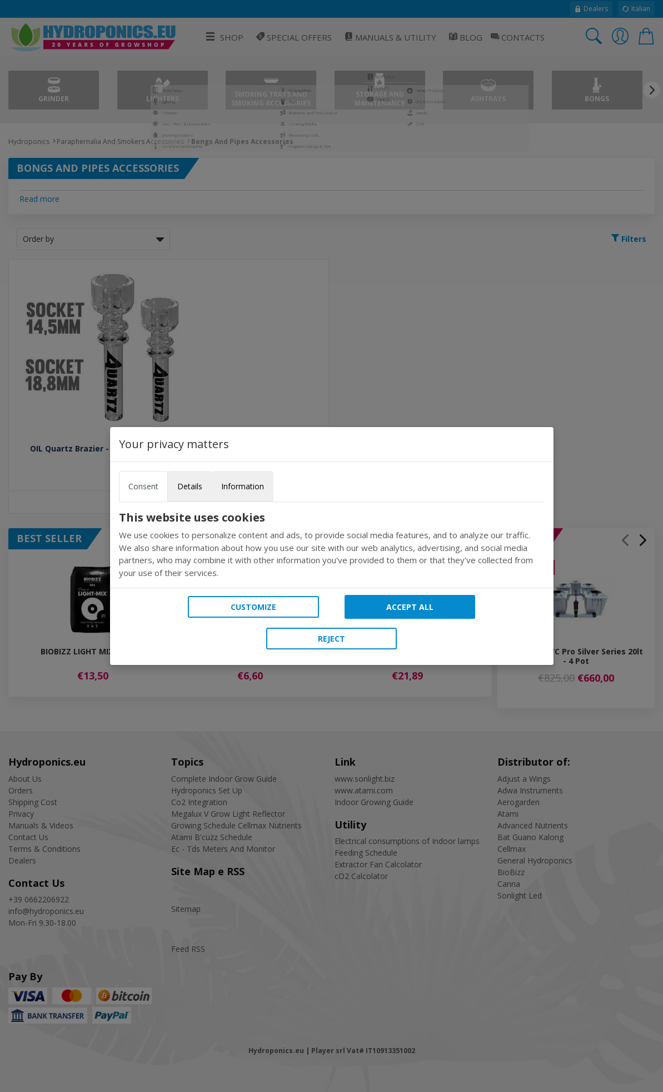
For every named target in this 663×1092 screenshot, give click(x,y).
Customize (253, 607)
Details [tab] (189, 486)
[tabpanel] (332, 545)
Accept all (409, 607)
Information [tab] (242, 486)
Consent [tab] (143, 486)
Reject (331, 638)
